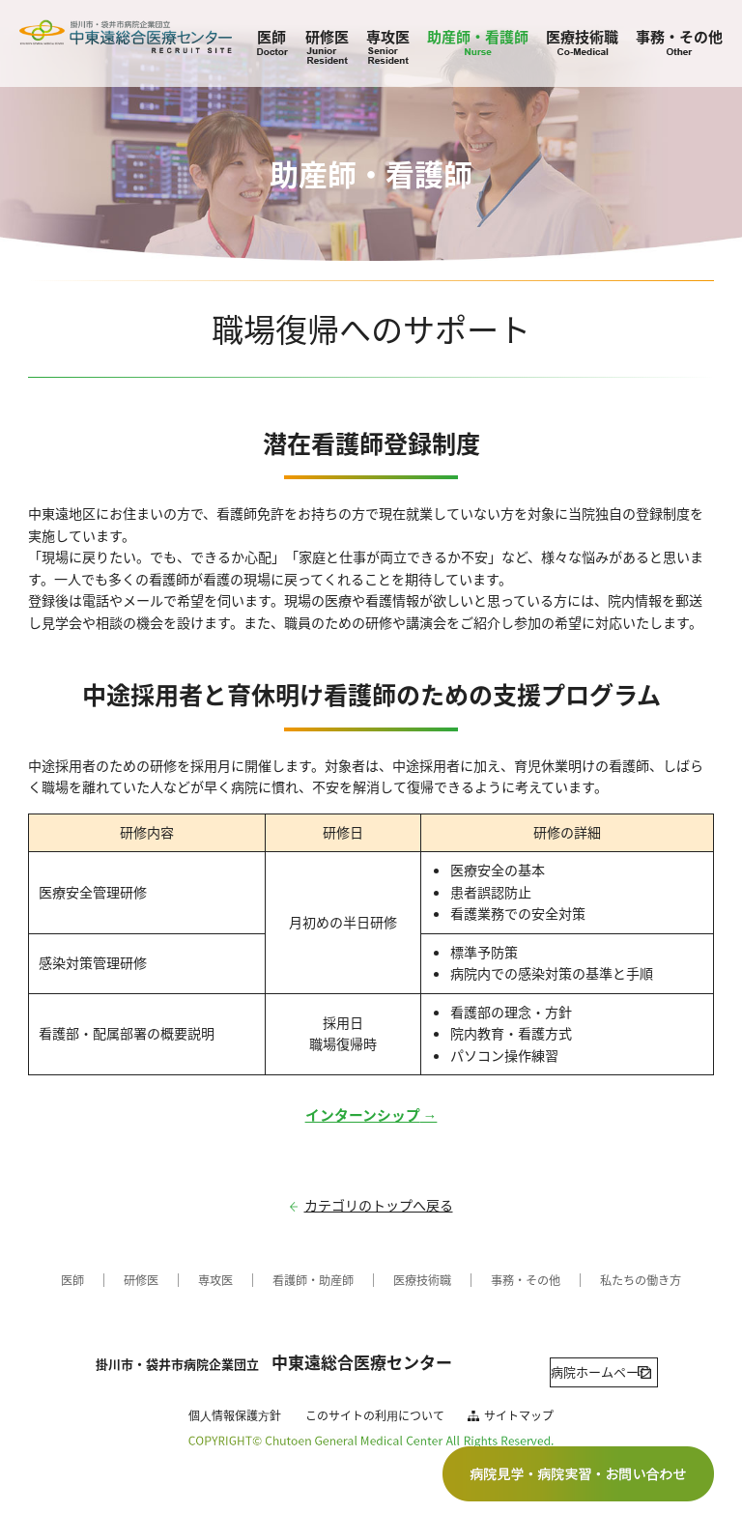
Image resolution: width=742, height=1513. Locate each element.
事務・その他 (679, 36)
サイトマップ (519, 1403)
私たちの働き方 (665, 1280)
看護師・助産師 (303, 1280)
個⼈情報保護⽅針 (234, 1403)
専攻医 (388, 36)
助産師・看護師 (477, 36)
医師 (271, 36)
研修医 (327, 36)
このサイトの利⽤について (374, 1403)
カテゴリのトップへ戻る (378, 1205)
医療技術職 (582, 36)
